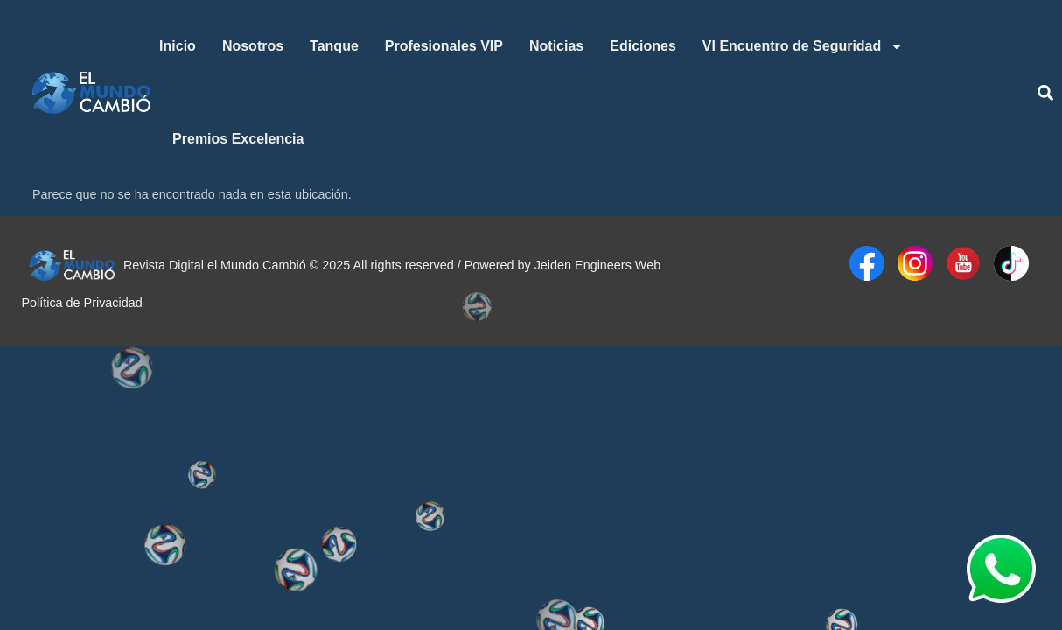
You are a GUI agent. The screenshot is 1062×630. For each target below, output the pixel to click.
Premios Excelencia (238, 138)
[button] (1045, 93)
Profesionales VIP (444, 45)
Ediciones (643, 45)
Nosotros (252, 45)
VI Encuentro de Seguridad (803, 46)
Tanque (334, 45)
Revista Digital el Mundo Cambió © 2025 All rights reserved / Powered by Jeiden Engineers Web (391, 265)
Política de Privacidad (81, 303)
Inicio (177, 45)
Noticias (556, 45)
